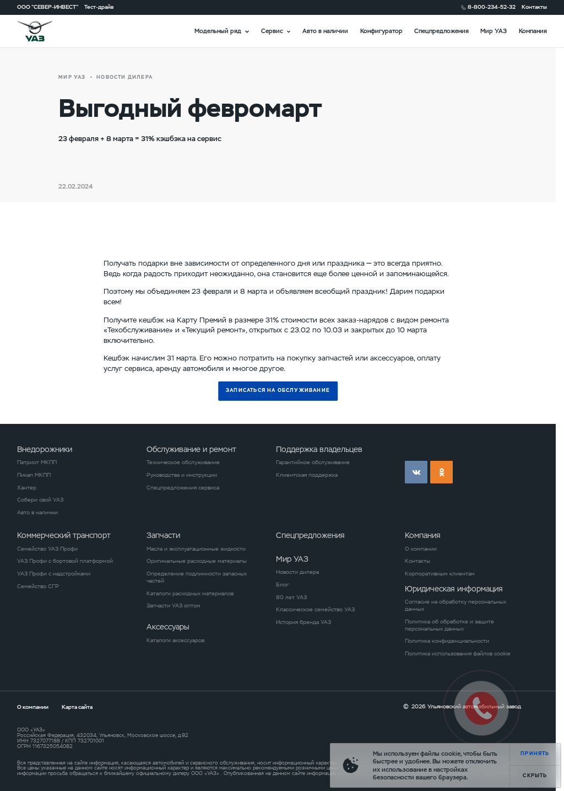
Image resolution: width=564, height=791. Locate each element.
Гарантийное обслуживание (313, 462)
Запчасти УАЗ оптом (173, 605)
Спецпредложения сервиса (183, 488)
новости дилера (124, 77)
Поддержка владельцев (319, 449)
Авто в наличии (325, 31)
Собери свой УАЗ (40, 500)
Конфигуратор (381, 31)
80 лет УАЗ (291, 597)
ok (441, 472)
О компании (421, 549)
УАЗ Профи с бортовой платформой (65, 561)
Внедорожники (44, 449)
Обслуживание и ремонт (191, 449)
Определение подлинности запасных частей (197, 577)
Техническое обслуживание (183, 462)
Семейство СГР (38, 586)
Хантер (26, 488)
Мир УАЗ (493, 31)
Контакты (534, 7)
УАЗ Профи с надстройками (53, 574)
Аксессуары (168, 627)
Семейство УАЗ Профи (47, 549)
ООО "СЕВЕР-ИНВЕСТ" (47, 7)
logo (44, 31)
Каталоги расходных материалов (190, 593)
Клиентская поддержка (307, 475)
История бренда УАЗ (303, 622)
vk (416, 472)
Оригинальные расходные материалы (197, 561)
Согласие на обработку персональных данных (455, 605)
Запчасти (163, 535)
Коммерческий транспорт (64, 535)
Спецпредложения (441, 31)
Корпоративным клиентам (440, 574)
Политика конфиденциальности (447, 641)
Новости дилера (297, 572)
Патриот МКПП (37, 462)
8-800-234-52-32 (492, 7)
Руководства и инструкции (182, 475)
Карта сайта (77, 707)
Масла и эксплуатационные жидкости (196, 549)
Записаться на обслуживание (278, 391)
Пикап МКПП (34, 475)
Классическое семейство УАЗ (315, 609)
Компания (533, 31)
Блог (282, 585)
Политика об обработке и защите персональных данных (449, 625)
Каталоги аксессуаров (175, 640)
